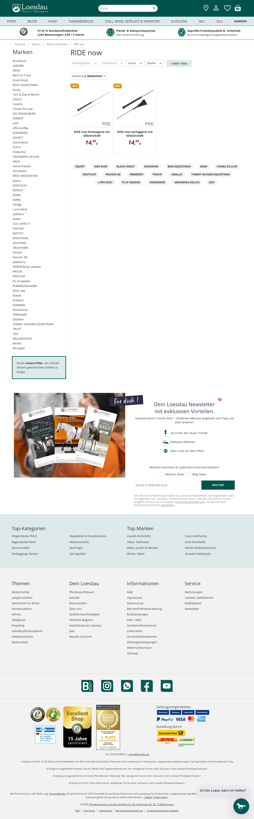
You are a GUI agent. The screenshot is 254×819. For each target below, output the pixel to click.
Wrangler (19, 348)
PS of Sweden (22, 281)
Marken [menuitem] (240, 21)
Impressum (134, 598)
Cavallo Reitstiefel (139, 536)
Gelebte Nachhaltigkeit (84, 614)
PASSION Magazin (81, 620)
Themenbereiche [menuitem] (80, 21)
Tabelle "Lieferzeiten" (156, 797)
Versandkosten (57, 793)
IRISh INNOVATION (25, 176)
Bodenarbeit (20, 642)
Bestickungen (194, 592)
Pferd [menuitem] (11, 21)
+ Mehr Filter (179, 63)
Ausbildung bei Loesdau (85, 625)
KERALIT (18, 190)
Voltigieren (19, 620)
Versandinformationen (142, 636)
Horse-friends (22, 166)
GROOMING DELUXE (26, 157)
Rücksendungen (137, 614)
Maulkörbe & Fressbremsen (88, 536)
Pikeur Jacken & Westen (142, 548)
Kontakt (74, 598)
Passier (17, 252)
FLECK (17, 147)
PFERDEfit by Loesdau (27, 267)
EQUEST (18, 137)
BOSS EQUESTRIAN (25, 85)
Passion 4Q (20, 257)
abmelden (167, 505)
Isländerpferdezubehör (27, 631)
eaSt (15, 123)
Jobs (72, 631)
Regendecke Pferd (24, 542)
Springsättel (78, 554)
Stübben (18, 319)
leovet (17, 219)
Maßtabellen (193, 603)
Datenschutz (135, 603)
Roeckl (17, 295)
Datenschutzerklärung (190, 502)
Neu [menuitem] (202, 21)
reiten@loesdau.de (138, 754)
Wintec (17, 343)
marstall (18, 228)
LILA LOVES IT (21, 223)
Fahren (16, 614)
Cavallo (17, 104)
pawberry (19, 262)
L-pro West (20, 209)
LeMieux (18, 214)
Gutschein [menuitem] (179, 21)
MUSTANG (19, 243)
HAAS (16, 161)
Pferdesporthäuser (81, 592)
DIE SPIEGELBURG (24, 113)
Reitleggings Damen (25, 554)
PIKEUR (17, 271)
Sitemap (132, 653)
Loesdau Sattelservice (199, 598)
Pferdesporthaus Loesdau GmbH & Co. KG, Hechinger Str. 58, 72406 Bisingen (131, 804)
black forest (20, 80)
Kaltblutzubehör (22, 636)
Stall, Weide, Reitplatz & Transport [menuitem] (132, 21)
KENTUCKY (20, 185)
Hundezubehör (22, 609)
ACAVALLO (19, 61)
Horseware (20, 171)
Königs (17, 204)
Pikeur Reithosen (138, 542)
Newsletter (192, 609)
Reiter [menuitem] (32, 21)
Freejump (19, 152)
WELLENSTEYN (22, 338)
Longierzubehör (22, 598)
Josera (17, 181)
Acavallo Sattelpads (198, 554)
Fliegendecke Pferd (24, 536)
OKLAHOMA (20, 247)
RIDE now (19, 291)
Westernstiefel (79, 542)
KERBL (17, 195)
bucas (17, 90)
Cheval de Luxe (23, 109)
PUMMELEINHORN (25, 286)
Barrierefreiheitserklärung (144, 609)
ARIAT (16, 70)
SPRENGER (20, 314)
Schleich (18, 300)
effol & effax (20, 128)
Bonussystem (78, 603)
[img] (238, 10)
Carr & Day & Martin (26, 94)
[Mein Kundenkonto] (216, 11)
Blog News (199, 474)
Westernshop (20, 592)
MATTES (18, 233)
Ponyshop (18, 625)
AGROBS (18, 66)
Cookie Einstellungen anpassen (163, 810)
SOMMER (19, 305)
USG (15, 334)
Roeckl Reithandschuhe (200, 548)
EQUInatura (20, 142)
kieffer (17, 200)
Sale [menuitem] (219, 21)
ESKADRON (20, 133)
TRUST (17, 329)
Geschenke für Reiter (26, 603)
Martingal (76, 548)
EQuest (80, 166)
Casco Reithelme (196, 536)
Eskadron (151, 166)
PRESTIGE (19, 276)
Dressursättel (21, 548)
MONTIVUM (20, 238)
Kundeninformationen (142, 625)
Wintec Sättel (135, 554)
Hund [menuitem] (52, 21)
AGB (130, 592)
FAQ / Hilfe (134, 620)
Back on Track (22, 75)
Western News (174, 474)
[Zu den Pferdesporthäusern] (206, 8)
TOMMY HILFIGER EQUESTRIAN (33, 324)
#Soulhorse (20, 310)
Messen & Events (80, 636)
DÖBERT (18, 118)
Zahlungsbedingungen (142, 642)
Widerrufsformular (139, 648)
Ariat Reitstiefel (195, 542)
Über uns (75, 609)
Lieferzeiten (135, 631)
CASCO (17, 99)
